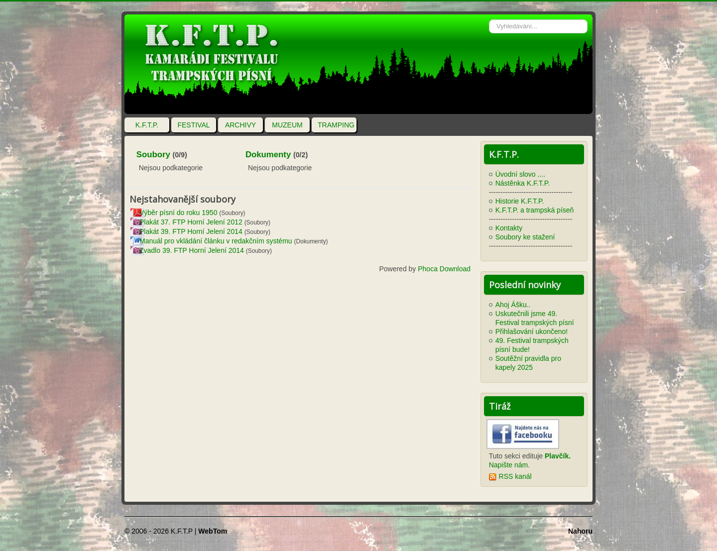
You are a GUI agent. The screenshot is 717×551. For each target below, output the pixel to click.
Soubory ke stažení (525, 237)
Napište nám (508, 465)
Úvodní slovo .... (520, 174)
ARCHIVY (240, 125)
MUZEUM (287, 125)
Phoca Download (444, 269)
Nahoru (580, 531)
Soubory (153, 154)
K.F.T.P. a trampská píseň (534, 210)
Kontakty (508, 228)
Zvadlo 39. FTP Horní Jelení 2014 (191, 250)
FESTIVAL (193, 125)
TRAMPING (336, 125)
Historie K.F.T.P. (519, 201)
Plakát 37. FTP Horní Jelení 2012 (190, 222)
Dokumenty (268, 154)
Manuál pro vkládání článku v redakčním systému (215, 241)
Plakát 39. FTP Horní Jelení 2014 (190, 231)
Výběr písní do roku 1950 (178, 213)
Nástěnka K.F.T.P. (522, 183)
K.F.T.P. (146, 125)
